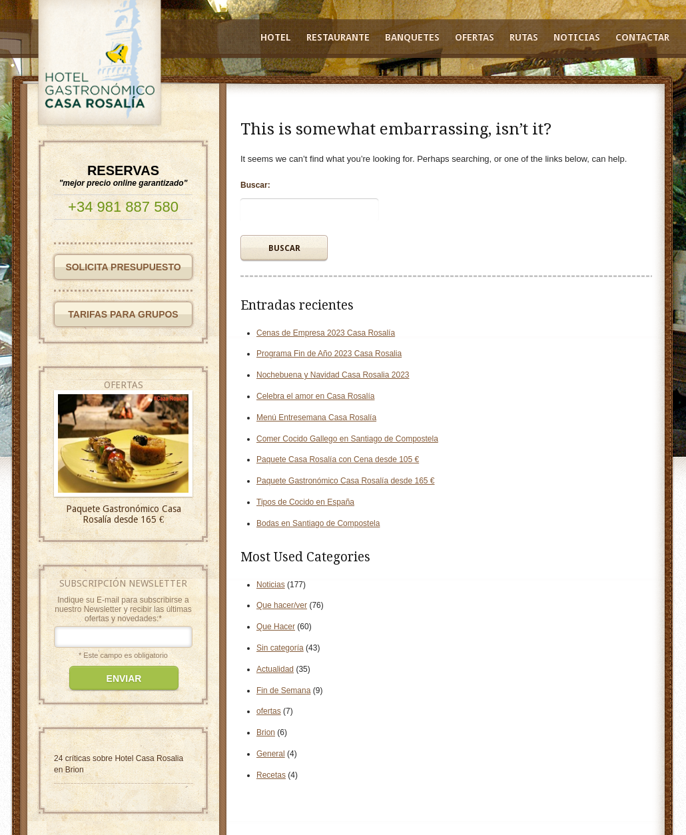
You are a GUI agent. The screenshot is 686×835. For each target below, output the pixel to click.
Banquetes (412, 37)
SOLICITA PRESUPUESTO (122, 267)
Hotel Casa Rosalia (149, 758)
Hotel (275, 37)
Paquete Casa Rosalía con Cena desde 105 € (337, 459)
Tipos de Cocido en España (305, 502)
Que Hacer (275, 626)
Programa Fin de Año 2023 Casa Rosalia (329, 353)
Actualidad (275, 669)
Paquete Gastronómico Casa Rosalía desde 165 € (345, 480)
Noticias (576, 37)
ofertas (268, 711)
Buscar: (255, 185)
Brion (265, 732)
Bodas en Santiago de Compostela (318, 523)
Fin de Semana (283, 690)
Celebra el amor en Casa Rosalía (315, 396)
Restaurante (338, 37)
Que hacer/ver (281, 605)
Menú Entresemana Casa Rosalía (316, 417)
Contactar (642, 37)
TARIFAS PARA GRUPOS (123, 314)
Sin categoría (280, 648)
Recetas (271, 775)
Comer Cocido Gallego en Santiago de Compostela (347, 438)
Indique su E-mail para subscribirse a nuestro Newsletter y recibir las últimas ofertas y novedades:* (123, 609)
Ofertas (474, 37)
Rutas (524, 37)
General (270, 753)
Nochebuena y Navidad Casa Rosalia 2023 (332, 375)
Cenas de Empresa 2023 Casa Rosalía (325, 333)
